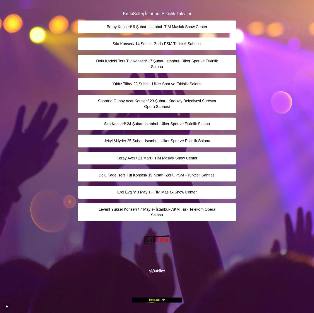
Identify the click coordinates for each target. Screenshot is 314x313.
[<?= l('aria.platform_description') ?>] (157, 300)
